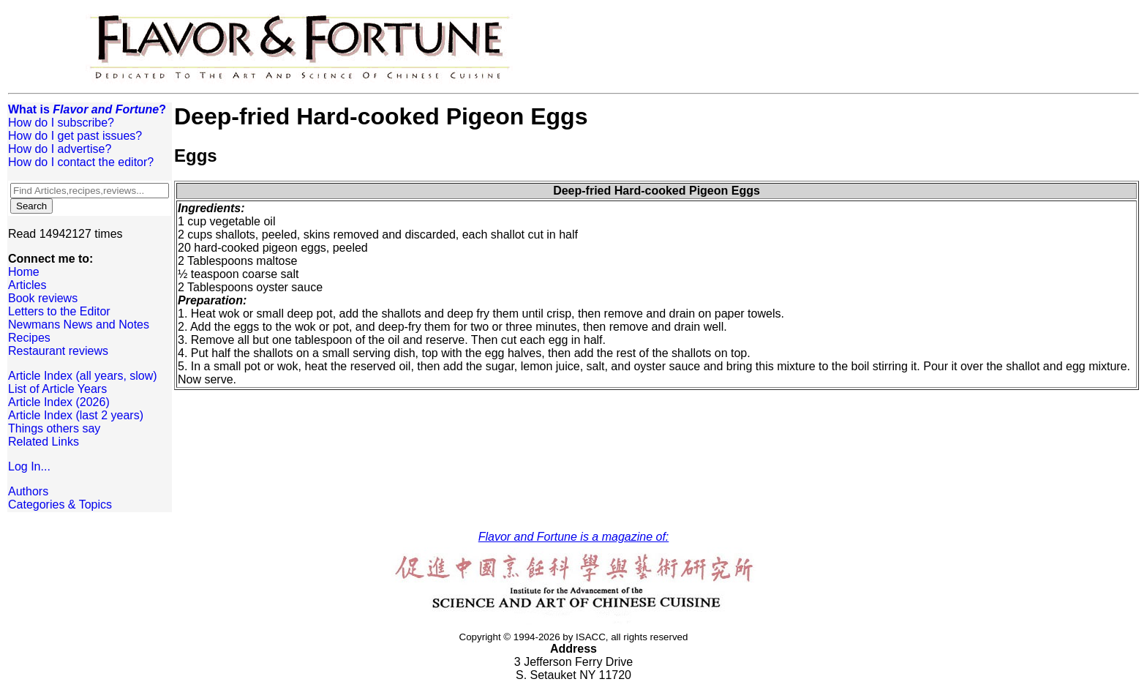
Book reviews (43, 298)
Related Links (43, 441)
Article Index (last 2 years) (75, 415)
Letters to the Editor (59, 311)
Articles (27, 285)
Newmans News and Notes (78, 324)
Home (24, 272)
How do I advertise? (59, 149)
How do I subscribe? (61, 122)
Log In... (29, 466)
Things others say (54, 428)
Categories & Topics (60, 504)
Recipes (29, 337)
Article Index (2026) (59, 402)
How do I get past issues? (75, 136)
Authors (28, 491)
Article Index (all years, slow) (82, 376)
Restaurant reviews (58, 351)
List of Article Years (57, 389)
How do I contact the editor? (81, 162)
